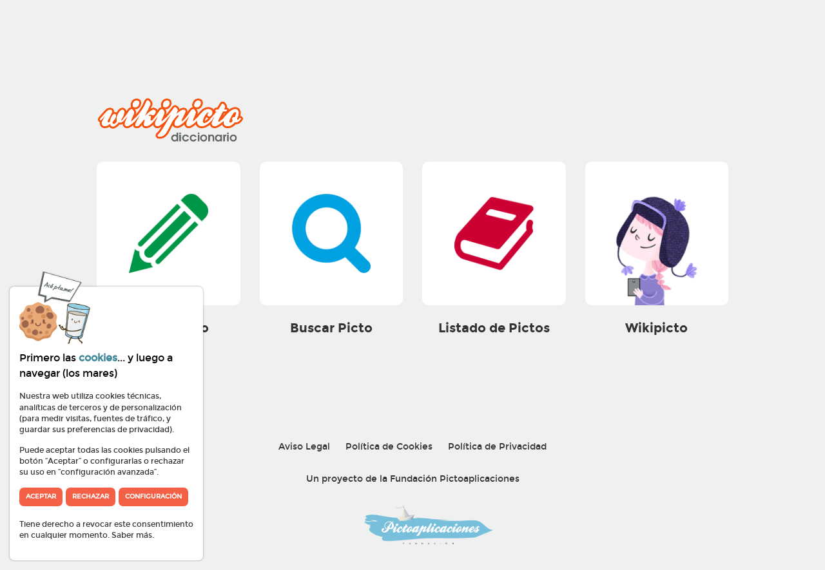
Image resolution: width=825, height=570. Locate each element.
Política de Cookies (388, 446)
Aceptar (41, 496)
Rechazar (90, 496)
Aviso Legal (304, 446)
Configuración (153, 496)
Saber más (132, 535)
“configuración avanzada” (107, 472)
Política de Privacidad (497, 446)
